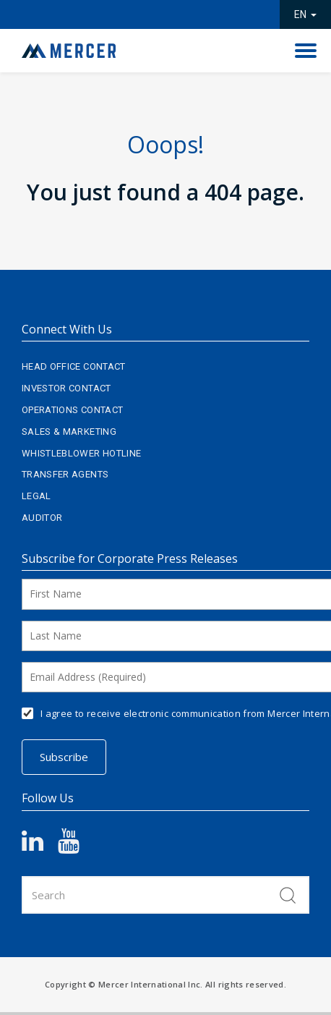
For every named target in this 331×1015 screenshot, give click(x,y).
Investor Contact (66, 388)
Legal (36, 495)
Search (287, 895)
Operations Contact (72, 409)
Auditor (42, 517)
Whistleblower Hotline (81, 453)
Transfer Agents (65, 474)
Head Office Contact (74, 366)
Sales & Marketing (69, 431)
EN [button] (305, 14)
